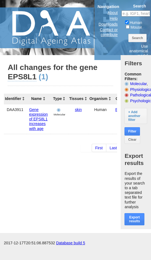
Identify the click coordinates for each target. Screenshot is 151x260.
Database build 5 (70, 254)
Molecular (138, 84)
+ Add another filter (134, 116)
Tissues (76, 98)
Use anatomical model (138, 51)
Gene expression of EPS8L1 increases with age (38, 119)
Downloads (108, 24)
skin (78, 109)
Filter (132, 131)
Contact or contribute (109, 32)
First (99, 148)
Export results (134, 219)
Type (57, 98)
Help (114, 18)
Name (36, 98)
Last (113, 148)
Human (133, 22)
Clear (132, 140)
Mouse (134, 27)
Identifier (13, 98)
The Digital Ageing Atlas (55, 27)
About (113, 12)
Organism (98, 98)
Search (137, 38)
